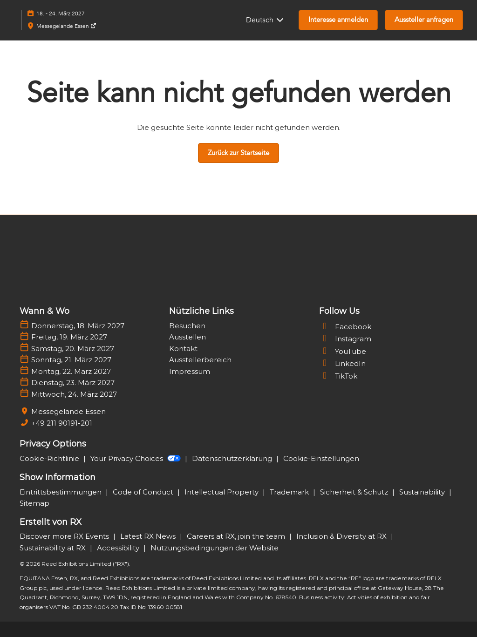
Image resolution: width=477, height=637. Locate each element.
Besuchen (187, 325)
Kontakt (183, 348)
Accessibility (119, 547)
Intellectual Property (222, 492)
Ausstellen (187, 336)
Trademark (290, 492)
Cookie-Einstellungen (321, 458)
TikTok (338, 376)
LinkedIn (342, 363)
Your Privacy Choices (136, 458)
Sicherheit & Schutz (355, 492)
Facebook (345, 326)
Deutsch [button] (265, 20)
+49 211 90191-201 (61, 423)
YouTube (342, 351)
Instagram (345, 338)
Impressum (189, 371)
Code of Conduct (144, 492)
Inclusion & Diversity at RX (342, 536)
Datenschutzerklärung (233, 458)
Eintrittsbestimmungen (61, 492)
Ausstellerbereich (200, 359)
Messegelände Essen (66, 26)
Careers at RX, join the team (237, 536)
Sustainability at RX (54, 547)
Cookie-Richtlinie (50, 458)
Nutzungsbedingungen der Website (214, 547)
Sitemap (34, 503)
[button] (338, 20)
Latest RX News (148, 536)
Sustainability (423, 492)
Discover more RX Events (65, 536)
